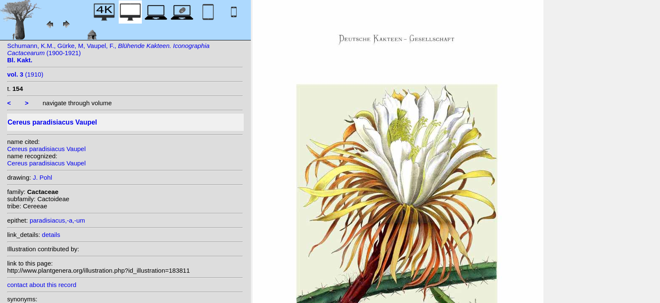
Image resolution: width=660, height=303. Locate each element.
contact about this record (41, 284)
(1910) (25, 74)
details (51, 234)
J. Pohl (42, 177)
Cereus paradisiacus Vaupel (46, 148)
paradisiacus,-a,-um (57, 220)
